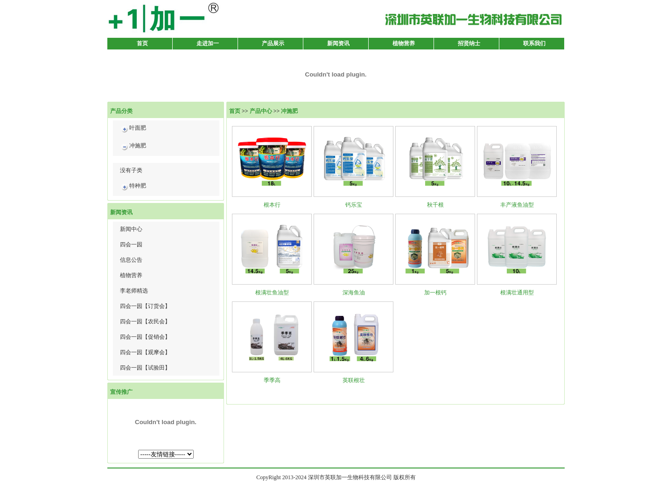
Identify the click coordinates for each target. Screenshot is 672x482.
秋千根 (435, 205)
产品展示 (273, 43)
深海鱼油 (354, 292)
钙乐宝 (353, 205)
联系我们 (534, 43)
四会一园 (131, 244)
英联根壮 (354, 380)
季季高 (272, 380)
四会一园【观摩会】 (145, 352)
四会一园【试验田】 (145, 367)
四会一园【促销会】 (145, 337)
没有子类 (131, 170)
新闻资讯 (338, 43)
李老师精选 (134, 290)
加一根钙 (435, 292)
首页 (142, 43)
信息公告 (131, 260)
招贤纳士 (469, 43)
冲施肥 (133, 147)
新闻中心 (131, 229)
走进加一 (207, 43)
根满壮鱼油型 (272, 292)
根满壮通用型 (517, 292)
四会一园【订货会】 (145, 306)
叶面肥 (133, 129)
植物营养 (403, 43)
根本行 (272, 205)
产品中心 (261, 111)
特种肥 (133, 187)
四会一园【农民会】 (145, 321)
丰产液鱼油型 (517, 205)
